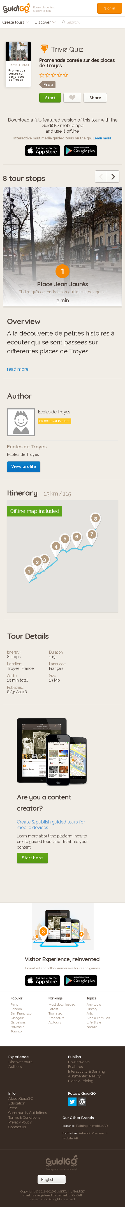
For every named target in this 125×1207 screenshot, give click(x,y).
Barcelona (18, 1022)
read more (17, 369)
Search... (73, 22)
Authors (15, 1067)
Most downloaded (61, 1004)
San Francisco (21, 1013)
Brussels (17, 1027)
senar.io (68, 1126)
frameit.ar (69, 1133)
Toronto (16, 1031)
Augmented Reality (84, 1076)
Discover (45, 22)
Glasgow (17, 1018)
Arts (90, 1013)
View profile (23, 466)
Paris (14, 1004)
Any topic (94, 1004)
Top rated (55, 1013)
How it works (78, 1062)
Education (16, 1103)
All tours (54, 1022)
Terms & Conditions (24, 1117)
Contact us (17, 1127)
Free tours (56, 1018)
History (92, 1009)
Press (12, 1108)
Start (50, 97)
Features (75, 1067)
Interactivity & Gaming (86, 1071)
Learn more (102, 138)
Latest (53, 1009)
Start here (32, 857)
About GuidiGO (20, 1098)
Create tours (15, 22)
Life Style (94, 1022)
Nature (92, 1027)
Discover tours (20, 1062)
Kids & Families (98, 1018)
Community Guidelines (27, 1113)
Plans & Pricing (80, 1081)
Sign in (109, 8)
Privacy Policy (20, 1122)
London (16, 1009)
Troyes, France (19, 65)
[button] (29, 573)
